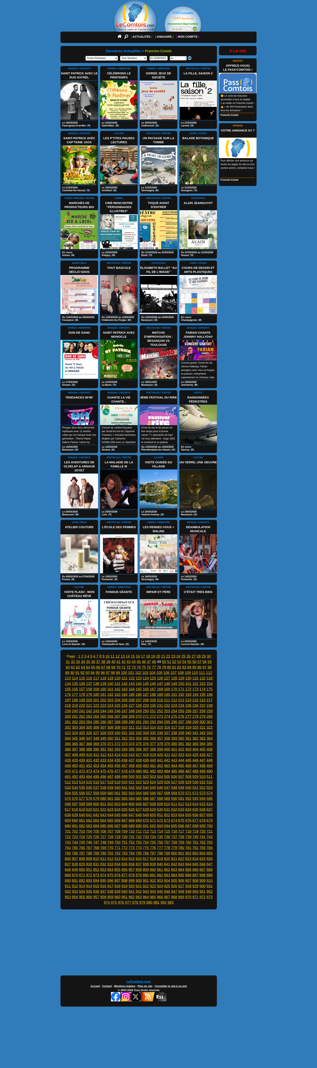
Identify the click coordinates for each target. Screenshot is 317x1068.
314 (153, 727)
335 (153, 733)
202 (103, 700)
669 (139, 820)
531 (203, 782)
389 (89, 749)
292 (146, 722)
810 (96, 859)
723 (75, 837)
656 (195, 815)
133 (210, 678)
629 (153, 809)
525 (160, 782)
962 (132, 897)
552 (203, 788)
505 (167, 777)
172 (188, 689)
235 (188, 706)
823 (188, 859)
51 (169, 662)
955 (82, 897)
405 (203, 749)
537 (96, 788)
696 (181, 826)
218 (68, 706)
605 (132, 804)
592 (188, 799)
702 (75, 831)
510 (203, 777)
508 (188, 777)
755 (153, 842)
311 (132, 727)
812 (110, 859)
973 (210, 897)
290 (132, 722)
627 (139, 809)
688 (125, 826)
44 (134, 662)
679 (210, 820)
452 (89, 766)
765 (75, 848)
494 (89, 777)
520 (125, 782)
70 (118, 667)
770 (110, 848)
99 (118, 673)
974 (107, 902)
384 (203, 744)
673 (167, 820)
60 (68, 667)
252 (160, 711)
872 (89, 875)
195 (203, 695)
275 (174, 716)
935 (89, 892)
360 (181, 738)
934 (82, 892)
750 (117, 842)
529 (188, 782)
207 (139, 700)
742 (210, 837)
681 (75, 826)
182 (110, 695)
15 (133, 656)
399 (160, 749)
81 (174, 667)
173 (195, 689)
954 (75, 897)
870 (75, 875)
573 (203, 793)
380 (174, 744)
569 (174, 793)
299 (195, 722)
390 (96, 749)
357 (160, 738)
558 (96, 793)
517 (103, 782)
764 (68, 848)
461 (153, 766)
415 (125, 755)
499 (125, 777)
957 (96, 897)
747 (96, 842)
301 (210, 722)
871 (82, 875)
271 (146, 716)
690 (139, 826)
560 (110, 793)
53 (179, 662)
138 (96, 684)
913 (82, 886)
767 (89, 848)
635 (195, 809)
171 (181, 689)
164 (132, 689)
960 (117, 897)
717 (181, 831)
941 (132, 892)
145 (146, 684)
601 (103, 804)
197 (68, 700)
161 (110, 689)
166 (146, 689)
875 (110, 875)
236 (195, 706)
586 (146, 799)
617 (68, 809)
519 (117, 782)
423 (181, 755)
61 (73, 667)
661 (82, 820)
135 (75, 684)
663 (96, 820)
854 (110, 870)
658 (210, 815)
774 (139, 848)
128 (174, 678)
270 (139, 716)
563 (132, 793)
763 (210, 842)
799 (167, 853)
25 (183, 656)
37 (98, 662)
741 (203, 837)
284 (89, 722)
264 (96, 716)
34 (83, 662)
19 (153, 656)
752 (132, 842)
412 (103, 755)
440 (153, 760)
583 (125, 799)
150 (181, 684)
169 (167, 689)
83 (184, 667)
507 (181, 777)
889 (210, 875)
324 (75, 733)
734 (153, 837)
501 (139, 777)
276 (181, 716)
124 (146, 678)
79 (164, 667)
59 (210, 662)
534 (75, 788)
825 (203, 859)
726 (96, 837)
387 (75, 749)
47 (149, 662)
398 (153, 749)
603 (117, 804)
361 (188, 738)
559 (103, 793)
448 (210, 760)
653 (174, 815)
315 (160, 727)
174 (203, 689)
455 (110, 766)
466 (188, 766)
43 (129, 662)
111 (202, 673)
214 (188, 700)
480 (139, 771)
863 (174, 870)
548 (174, 788)
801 (181, 853)
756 (160, 842)
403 (188, 749)
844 (188, 864)
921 (139, 886)
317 (174, 727)
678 (203, 820)
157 (82, 689)
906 (181, 881)
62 (78, 667)
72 (129, 667)
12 (118, 656)
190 (167, 695)
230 (153, 706)
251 (153, 711)
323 (68, 733)
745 (82, 842)
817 (146, 859)
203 (110, 700)
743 (68, 842)
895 (103, 881)
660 (75, 820)
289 (125, 722)
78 (159, 667)
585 (139, 799)
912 (75, 886)
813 (117, 859)
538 (103, 788)
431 (89, 760)
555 (75, 793)
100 (124, 673)
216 (203, 700)
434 (110, 760)
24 (178, 656)
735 (160, 837)
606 (139, 804)
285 (96, 722)
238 (210, 706)
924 (160, 886)
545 (153, 788)
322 (210, 727)
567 (160, 793)
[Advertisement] (158, 943)
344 (68, 738)
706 (103, 831)
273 (160, 716)
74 (139, 667)
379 (167, 744)
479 (132, 771)
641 (89, 815)
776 (153, 848)
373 (125, 744)
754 (146, 842)
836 (132, 864)
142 (125, 684)
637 (210, 809)
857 (132, 870)
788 (89, 853)
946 (167, 892)
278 (195, 716)
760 (188, 842)
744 (75, 842)
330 (117, 733)
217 (210, 700)
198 (75, 700)
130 (188, 678)
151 (188, 684)
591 (181, 799)
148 (167, 684)
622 (103, 809)
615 (203, 804)
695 (174, 826)
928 (188, 886)
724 (82, 837)
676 (188, 820)
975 (114, 902)
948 (181, 892)
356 (153, 738)
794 (132, 853)
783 (203, 848)
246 (117, 711)
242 (89, 711)
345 (75, 738)
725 (89, 837)
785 (68, 853)
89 (67, 673)
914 (89, 886)
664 (103, 820)
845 (195, 864)
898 (125, 881)
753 (139, 842)
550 (188, 788)
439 (146, 760)
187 (146, 695)
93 (88, 673)
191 (174, 695)
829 (82, 864)
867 (203, 870)
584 (132, 799)
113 (68, 678)
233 (174, 706)
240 (75, 711)
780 (181, 848)
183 (117, 695)
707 (110, 831)
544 (146, 788)
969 (181, 897)
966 (160, 897)
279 (203, 716)
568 (167, 793)
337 (167, 733)
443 (174, 760)
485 (174, 771)
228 (139, 706)
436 (125, 760)
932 (68, 892)
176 (68, 695)
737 (174, 837)
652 (167, 815)
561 (117, 793)
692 (153, 826)
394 (125, 749)
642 (96, 815)
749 (110, 842)
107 (174, 673)
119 (110, 678)
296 (174, 722)
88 (210, 667)
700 (210, 826)
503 (153, 777)
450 (75, 766)
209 (153, 700)
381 (181, 744)
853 (103, 870)
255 (181, 711)
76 (149, 667)
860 (153, 870)
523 (146, 782)
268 (125, 716)
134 (68, 684)
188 (153, 695)
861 (160, 870)
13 (123, 656)
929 (195, 886)
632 (174, 809)
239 (68, 711)
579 (96, 799)
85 (194, 667)
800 (174, 853)
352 (125, 738)
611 (174, 804)
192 (181, 695)
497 (110, 777)
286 (103, 722)
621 (96, 809)
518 (110, 782)
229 (146, 706)
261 (75, 716)
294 (160, 722)
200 (89, 700)
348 (96, 738)
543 (139, 788)
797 (153, 853)
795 (139, 853)
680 (68, 826)
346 (82, 738)
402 (181, 749)
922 (146, 886)
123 (139, 678)
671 (153, 820)
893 (89, 881)
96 (103, 673)
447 (203, 760)
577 (82, 799)
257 (195, 711)
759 (181, 842)
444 (181, 760)
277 (188, 716)
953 (68, 897)
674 (174, 820)
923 (153, 886)
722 (68, 837)
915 (96, 886)
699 (203, 826)
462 (160, 766)
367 (82, 744)
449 (68, 766)
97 (108, 673)
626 (132, 809)
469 (210, 766)
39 (108, 662)
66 (98, 667)
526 (167, 782)
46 (144, 662)
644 (110, 815)
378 (160, 744)
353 (132, 738)
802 (188, 853)
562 (125, 793)
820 (167, 859)
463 (167, 766)
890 (68, 881)
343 (210, 733)
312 (139, 727)
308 (110, 727)
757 (167, 842)
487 (188, 771)
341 (195, 733)
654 (181, 815)
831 (96, 864)
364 (210, 738)
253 (167, 711)
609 (160, 804)
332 (132, 733)
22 (168, 656)
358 (167, 738)
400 (167, 749)
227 (132, 706)
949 (188, 892)
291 (139, 722)
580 (103, 799)
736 (167, 837)
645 (117, 815)
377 (153, 744)
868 (210, 870)
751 (125, 842)
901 (146, 881)
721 (210, 831)
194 (195, 695)
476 (110, 771)
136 (82, 684)
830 (89, 864)
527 (174, 782)
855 (117, 870)
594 (203, 799)
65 (93, 667)
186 (139, 695)
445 (188, 760)
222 (96, 706)
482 (153, 771)
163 (125, 689)
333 (139, 733)
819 (160, 859)
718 (188, 831)
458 (132, 766)
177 (75, 695)
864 (181, 870)
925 (167, 886)
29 (204, 656)
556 (82, 793)
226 (125, 706)
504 (160, 777)
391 (103, 749)
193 (188, 695)
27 (193, 656)
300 (203, 722)
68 (108, 667)
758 (174, 842)
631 (167, 809)
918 (117, 886)
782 (195, 848)
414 (117, 755)
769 (103, 848)
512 (68, 782)
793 (125, 853)
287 (110, 722)
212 (174, 700)
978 (135, 902)
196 (210, 695)
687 (117, 826)
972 (203, 897)
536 (89, 788)
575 (68, 799)
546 (160, 788)
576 (75, 799)
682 (82, 826)
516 (96, 782)
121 (125, 678)
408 (75, 755)
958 (103, 897)
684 (96, 826)
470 (68, 771)
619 (82, 809)
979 (142, 902)
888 (203, 875)
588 (160, 799)
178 (82, 695)
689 (132, 826)
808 (82, 859)
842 (174, 864)
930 (203, 886)
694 (167, 826)
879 (139, 875)
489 (203, 771)
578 (89, 799)
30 (209, 656)
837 (139, 864)
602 (110, 804)
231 (160, 706)
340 (188, 733)
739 (188, 837)
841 (167, 864)
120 (117, 678)
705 (96, 831)
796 (146, 853)
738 (181, 837)
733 (146, 837)
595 (210, 799)
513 (75, 782)
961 (125, 897)
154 (210, 684)
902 (153, 881)
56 (194, 662)
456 (117, 766)
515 (89, 782)
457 (125, 766)
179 (89, 695)
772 (125, 848)
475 (103, 771)
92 (82, 673)
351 (117, 738)
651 (160, 815)
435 (117, 760)
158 (89, 689)
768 (96, 848)
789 (96, 853)
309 (117, 727)
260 (68, 716)
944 (153, 892)
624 (117, 809)
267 (117, 716)
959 (110, 897)
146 (153, 684)
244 (103, 711)
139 (103, 684)
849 (75, 870)
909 (203, 881)
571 (188, 793)
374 (132, 744)
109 (188, 673)
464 (174, 766)
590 (174, 799)
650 (153, 815)
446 (195, 760)
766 (82, 848)
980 (149, 902)
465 (181, 766)
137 (89, 684)
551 (195, 788)
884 (174, 875)
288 (117, 722)
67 (103, 667)
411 (96, 755)
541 (125, 788)
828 (75, 864)
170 (174, 689)
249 (139, 711)
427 (210, 755)
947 (174, 892)
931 (210, 886)
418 (146, 755)
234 (181, 706)
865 (188, 870)
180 (96, 695)
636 (203, 809)
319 (188, 727)
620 (89, 809)
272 (153, 716)
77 (154, 667)
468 (203, 766)
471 (75, 771)
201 (96, 700)
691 (146, 826)
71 (124, 667)
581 (110, 799)
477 (117, 771)
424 (188, 755)
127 (167, 678)
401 (174, 749)
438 (139, 760)
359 (174, 738)
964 (146, 897)
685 (103, 826)
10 (108, 656)
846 (203, 864)
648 (139, 815)
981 (156, 902)
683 (89, 826)
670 (146, 820)
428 (68, 760)
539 (110, 788)
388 (82, 749)
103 (145, 673)
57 (200, 662)
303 (75, 727)
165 (139, 689)
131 (195, 678)
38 (103, 662)
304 (82, 727)
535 (82, 788)
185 (132, 695)
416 (132, 755)
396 (139, 749)
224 (110, 706)
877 (125, 875)
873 (96, 875)
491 (68, 777)
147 (160, 684)
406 (210, 749)
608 (153, 804)
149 (174, 684)
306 (96, 727)
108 (181, 673)
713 (153, 831)
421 (167, 755)
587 (153, 799)
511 (210, 777)
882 (160, 875)
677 (195, 820)
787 (82, 853)
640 (82, 815)
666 (117, 820)
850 (82, 870)
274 (167, 716)
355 (146, 738)
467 (195, 766)
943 (146, 892)
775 (146, 848)
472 (82, 771)
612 (181, 804)
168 (160, 689)
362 (195, 738)
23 (173, 656)
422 (174, 755)
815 (132, 859)
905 (174, 881)
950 (195, 892)
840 (160, 864)
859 (146, 870)
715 (167, 831)
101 (131, 673)
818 (153, 859)
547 (167, 788)
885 (181, 875)
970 (188, 897)
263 (89, 716)
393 (117, 749)
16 (138, 656)
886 (188, 875)
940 (125, 892)
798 (160, 853)
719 (195, 831)
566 (153, 793)
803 (195, 853)
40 (113, 662)
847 (210, 864)
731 (132, 837)
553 (210, 788)
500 (132, 777)
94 (93, 673)
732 (139, 837)
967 (167, 897)
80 (169, 667)
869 (68, 875)
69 (113, 667)
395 (132, 749)
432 (96, 760)
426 (203, 755)
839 (153, 864)
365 (68, 744)
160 (103, 689)
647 (132, 815)
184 (125, 695)
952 (210, 892)
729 (117, 837)
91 (77, 673)
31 (68, 662)
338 (174, 733)
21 (163, 656)
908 (195, 881)
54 (184, 662)
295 (167, 722)
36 (93, 662)
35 (88, 662)
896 (110, 881)
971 (195, 897)
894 (96, 881)
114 (75, 678)
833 (110, 864)
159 (96, 689)
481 (146, 771)
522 (139, 782)
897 (117, 881)
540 (117, 788)
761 (195, 842)
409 (82, 755)
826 (210, 859)
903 (160, 881)
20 (158, 656)
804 (203, 853)
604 (125, 804)
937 (103, 892)
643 (103, 815)
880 (146, 875)
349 (103, 738)
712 (146, 831)
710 (132, 831)
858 (139, 870)
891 (75, 881)
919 (125, 886)
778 (167, 848)
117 (96, 678)
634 (188, 809)
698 (195, 826)
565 (146, 793)
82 (179, 667)
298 (188, 722)
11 (113, 656)
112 (209, 673)
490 (210, 771)
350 (110, 738)
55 (189, 662)
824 (195, 859)
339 (181, 733)
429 (75, 760)
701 (68, 831)
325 (82, 733)
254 (174, 711)
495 (96, 777)
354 (139, 738)
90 (72, 673)
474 (96, 771)
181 (103, 695)
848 (68, 870)
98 (113, 673)
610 (167, 804)
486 (181, 771)
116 (89, 678)
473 (89, 771)
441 (160, 760)
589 (167, 799)
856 (125, 870)
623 (110, 809)
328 (103, 733)
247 (125, 711)
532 (210, 782)
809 (89, 859)
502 (146, 777)
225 (117, 706)
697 (188, 826)
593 (195, 799)
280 (210, 716)
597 (75, 804)
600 (96, 804)
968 (174, 897)
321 (203, 727)
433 (103, 760)
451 (82, 766)
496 (103, 777)
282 (75, 722)
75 (144, 667)
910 (210, 881)
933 (75, 892)
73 (134, 667)
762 (203, 842)
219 (75, 706)
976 (121, 902)
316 (167, 727)
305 (89, 727)
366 (75, 744)
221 (89, 706)
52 (174, 662)
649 (146, 815)
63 (83, 667)
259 (210, 711)
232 (167, 706)
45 (139, 662)
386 (68, 749)
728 (110, 837)
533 (68, 788)
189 (160, 695)
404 (195, 749)
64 (88, 667)
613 (188, 804)
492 (75, 777)
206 (132, 700)
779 (174, 848)
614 (195, 804)
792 (117, 853)
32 (73, 662)
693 (160, 826)
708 (117, 831)
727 (103, 837)
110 (195, 673)
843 (181, 864)
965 (153, 897)
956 (89, 897)
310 (125, 727)
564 (139, 793)
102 (138, 673)
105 (159, 673)
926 (174, 886)
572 (195, 793)
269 (132, 716)
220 (82, 706)
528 (181, 782)
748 (103, 842)
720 (203, 831)
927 (181, 886)
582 (117, 799)
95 (98, 673)
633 (181, 809)
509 (195, 777)
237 (203, 706)
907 (188, 881)
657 (203, 815)
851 (89, 870)
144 (139, 684)
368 (89, 744)
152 (195, 684)
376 (146, 744)
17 (143, 656)
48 (154, 662)
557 (89, 793)
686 (110, 826)
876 (117, 875)
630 (160, 809)
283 (82, 722)
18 (148, 656)
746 (89, 842)
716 (174, 831)
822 (181, 859)
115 (82, 678)
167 (153, 689)
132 (203, 678)
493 (82, 777)
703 (82, 831)
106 (167, 673)
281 (68, 722)
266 (110, 716)
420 (160, 755)
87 (205, 667)
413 (110, 755)
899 (132, 881)
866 (195, 870)
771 (117, 848)
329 (110, 733)
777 (160, 848)
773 (132, 848)
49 (159, 662)
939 (117, 892)
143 (132, 684)
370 (103, 744)
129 (181, 678)
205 (125, 700)
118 (103, 678)
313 (146, 727)
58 (205, 662)
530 (195, 782)
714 (160, 831)
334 (146, 733)
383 (195, 744)
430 (82, 760)
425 (195, 755)
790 (103, 853)
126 (160, 678)
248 (132, 711)
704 (89, 831)
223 (103, 706)
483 (160, 771)
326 (89, 733)
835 (125, 864)
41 (118, 662)
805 (210, 853)
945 (160, 892)
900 (139, 881)
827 (68, 864)
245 (110, 711)
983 (171, 902)
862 (167, 870)
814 (125, 859)
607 (146, 804)
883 (167, 875)
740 (195, 837)
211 (167, 700)
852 (96, 870)
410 (89, 755)
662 (89, 820)
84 (189, 667)
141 (117, 684)
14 (128, 656)
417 (139, 755)
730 (125, 837)
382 (188, 744)
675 (181, 820)
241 (82, 711)
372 (117, 744)
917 (110, 886)
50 (164, 662)
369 (96, 744)
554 (68, 793)
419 (153, 755)
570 (181, 793)
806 (68, 859)
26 (188, 656)
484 (167, 771)
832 (103, 864)
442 (167, 760)
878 (132, 875)
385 (210, 744)
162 (117, 689)
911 (68, 886)
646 (125, 815)
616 (210, 804)
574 (210, 793)
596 (68, 804)
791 (110, 853)
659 (68, 820)
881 (153, 875)
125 (153, 678)
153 (203, 684)
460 (146, 766)
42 (124, 662)
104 (152, 673)
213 (181, 700)
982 (164, 902)
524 (153, 782)
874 (103, 875)
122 (132, 678)
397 (146, 749)
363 (203, 738)
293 (153, 722)
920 (132, 886)
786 (75, 853)
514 (82, 782)
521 (132, 782)
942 (139, 892)
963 (139, 897)
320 (195, 727)
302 (68, 727)
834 (117, 864)
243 (96, 711)
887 (195, 875)
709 (125, 831)
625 (125, 809)
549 (181, 788)
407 (68, 755)
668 (132, 820)
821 (174, 859)
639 (75, 815)
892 (82, 881)
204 (117, 700)
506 (174, 777)
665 (110, 820)
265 (103, 716)
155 (68, 689)
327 (96, 733)
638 (68, 815)
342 (203, 733)
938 (110, 892)
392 (110, 749)
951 (203, 892)
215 (195, 700)
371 (110, 744)
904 (167, 881)
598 (82, 804)
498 (117, 777)
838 (146, 864)
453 (96, 766)
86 (200, 667)
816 (139, 859)
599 (89, 804)
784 (210, 848)
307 (103, 727)
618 (75, 809)
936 (96, 892)
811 (103, 859)
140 (110, 684)
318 (181, 727)
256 (188, 711)
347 (89, 738)
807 (75, 859)
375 (139, 744)
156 (75, 689)
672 (160, 820)
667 (125, 820)
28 (199, 656)
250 (146, 711)
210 (160, 700)
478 (125, 771)
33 (78, 662)
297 (181, 722)
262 (82, 716)
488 (195, 771)
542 (132, 788)
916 (103, 886)
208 (146, 700)
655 (188, 815)
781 (188, 848)
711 (139, 831)
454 (103, 766)
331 (125, 733)
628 (146, 809)
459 (139, 766)
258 (203, 711)
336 (160, 733)
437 (132, 760)
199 (82, 700)
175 (210, 689)
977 (128, 902)
